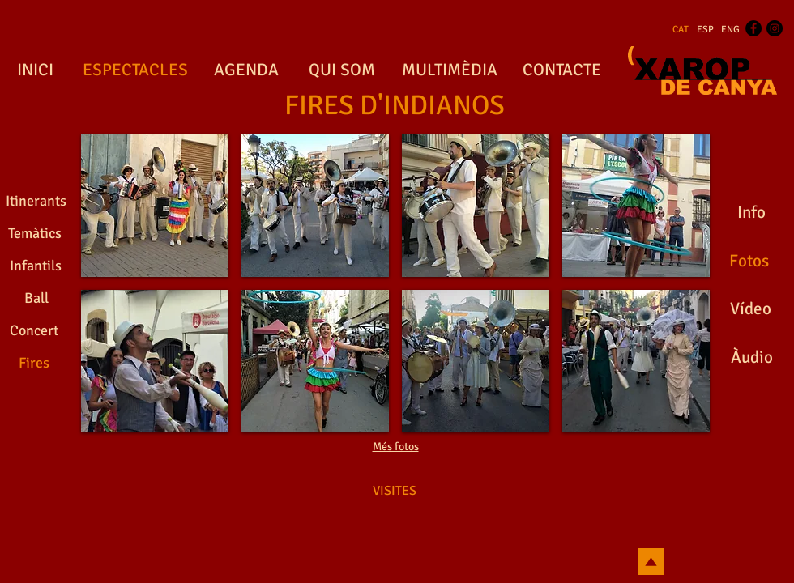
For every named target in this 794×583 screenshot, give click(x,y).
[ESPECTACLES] (135, 70)
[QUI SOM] (341, 70)
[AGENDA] (246, 70)
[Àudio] (751, 358)
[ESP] (705, 29)
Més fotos (396, 446)
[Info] (751, 213)
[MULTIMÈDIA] (449, 70)
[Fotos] (748, 261)
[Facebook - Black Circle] (753, 28)
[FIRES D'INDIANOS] (395, 106)
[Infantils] (35, 266)
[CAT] (680, 29)
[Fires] (34, 363)
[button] (154, 205)
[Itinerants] (36, 201)
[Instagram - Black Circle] (774, 28)
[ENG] (730, 29)
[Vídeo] (750, 309)
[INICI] (35, 70)
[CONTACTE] (561, 70)
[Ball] (36, 299)
